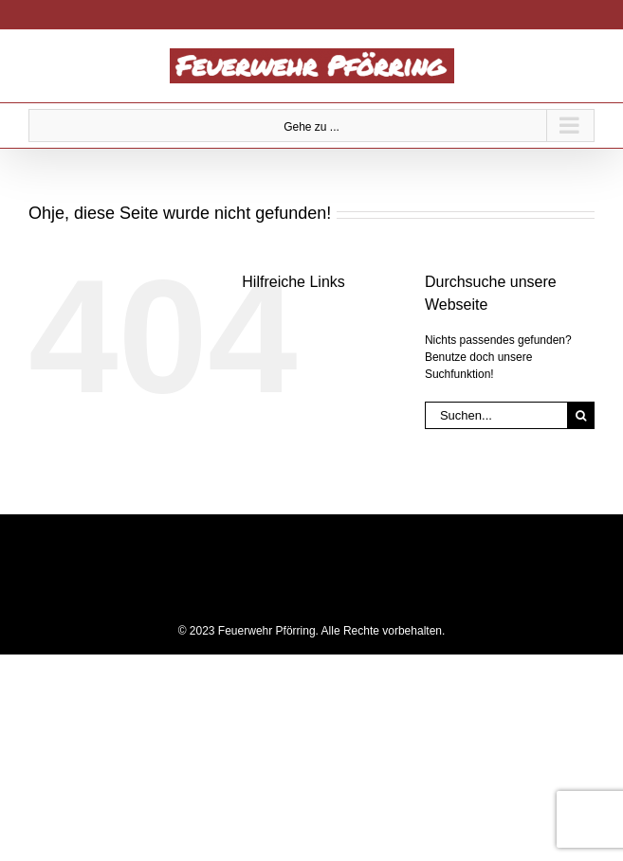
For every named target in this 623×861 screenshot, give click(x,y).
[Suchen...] (496, 415)
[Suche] (581, 415)
